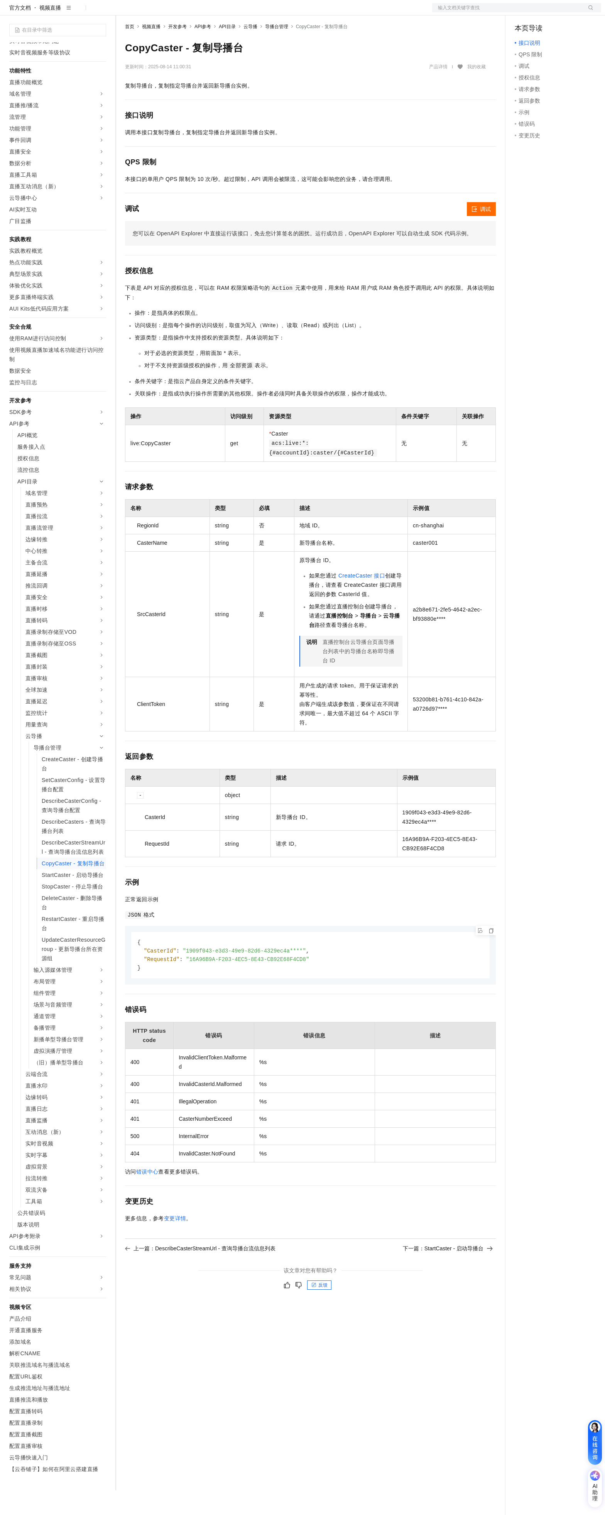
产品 (100, 12)
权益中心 (188, 12)
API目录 (227, 51)
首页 (129, 51)
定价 (212, 12)
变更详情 (175, 1244)
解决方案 (124, 12)
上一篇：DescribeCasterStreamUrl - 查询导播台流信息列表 (200, 1275)
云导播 (250, 51)
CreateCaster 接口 (361, 600)
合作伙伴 (260, 12)
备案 (523, 12)
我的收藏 (476, 91)
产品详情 (438, 91)
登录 (588, 12)
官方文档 (20, 32)
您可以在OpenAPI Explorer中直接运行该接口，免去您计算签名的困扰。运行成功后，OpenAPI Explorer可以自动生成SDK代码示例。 (302, 258)
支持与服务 (292, 12)
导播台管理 (276, 51)
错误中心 (147, 1198)
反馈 (319, 1311)
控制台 (542, 12)
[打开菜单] (12, 12)
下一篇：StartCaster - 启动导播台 (448, 1275)
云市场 (233, 12)
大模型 (79, 12)
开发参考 (177, 51)
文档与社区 (156, 12)
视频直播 (50, 32)
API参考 (202, 51)
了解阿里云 (326, 12)
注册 (560, 12)
